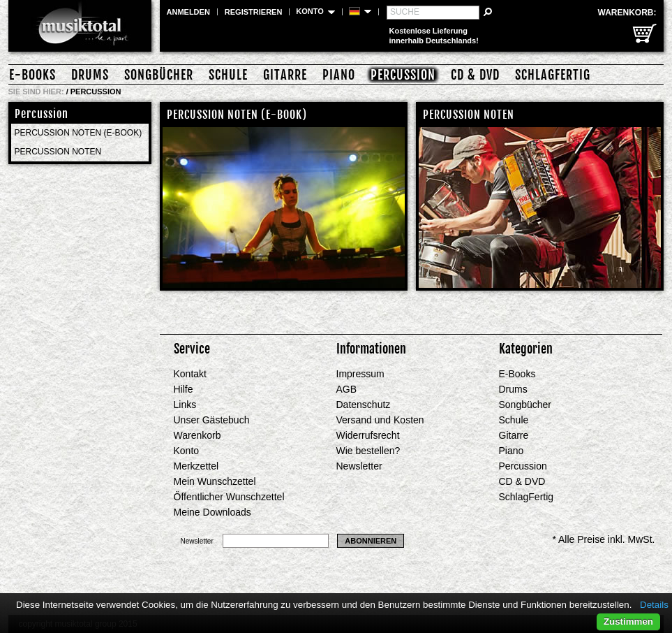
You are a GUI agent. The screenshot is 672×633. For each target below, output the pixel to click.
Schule (228, 74)
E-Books (32, 74)
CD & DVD (475, 74)
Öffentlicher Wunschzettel (229, 496)
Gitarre (285, 74)
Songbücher (158, 74)
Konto (187, 450)
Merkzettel (196, 466)
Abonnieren (370, 541)
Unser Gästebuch (212, 419)
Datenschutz (363, 404)
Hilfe (183, 389)
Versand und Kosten (380, 419)
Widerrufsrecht (368, 435)
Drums (90, 74)
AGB (346, 389)
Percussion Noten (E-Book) (78, 133)
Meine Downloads (212, 512)
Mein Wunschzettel (215, 481)
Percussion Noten (58, 152)
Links (185, 404)
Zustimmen (628, 621)
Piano (338, 74)
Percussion (403, 74)
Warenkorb (197, 435)
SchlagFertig (552, 74)
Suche (404, 12)
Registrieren (254, 12)
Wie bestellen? (368, 450)
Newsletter (359, 466)
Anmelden (188, 12)
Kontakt (190, 373)
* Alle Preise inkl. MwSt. (603, 539)
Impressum (360, 373)
